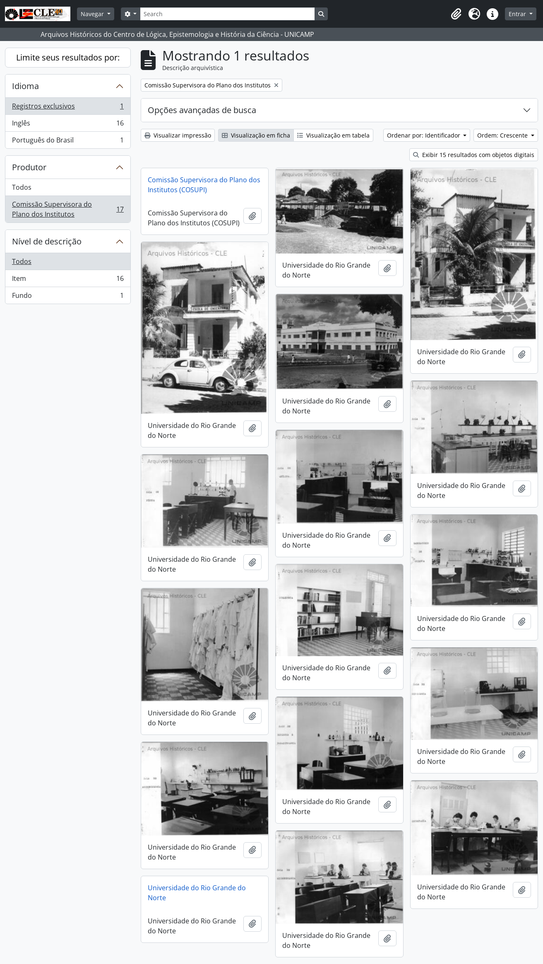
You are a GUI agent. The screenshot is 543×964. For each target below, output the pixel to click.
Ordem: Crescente (503, 135)
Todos (21, 187)
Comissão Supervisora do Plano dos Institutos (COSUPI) (204, 184)
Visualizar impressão (177, 135)
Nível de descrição (47, 241)
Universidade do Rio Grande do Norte (197, 892)
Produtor (29, 167)
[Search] (227, 13)
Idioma (25, 86)
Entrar (518, 14)
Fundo (68, 297)
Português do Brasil (68, 141)
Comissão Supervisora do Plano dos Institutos (68, 209)
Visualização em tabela (333, 135)
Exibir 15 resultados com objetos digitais (473, 155)
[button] (456, 14)
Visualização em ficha (256, 135)
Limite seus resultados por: (68, 57)
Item (68, 280)
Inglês (68, 125)
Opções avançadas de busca (202, 110)
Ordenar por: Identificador (424, 135)
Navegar (93, 14)
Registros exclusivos (68, 108)
